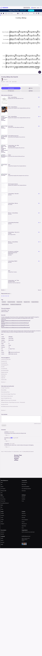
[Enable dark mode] (34, 13)
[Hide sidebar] (16, 280)
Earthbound (3, 374)
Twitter (2, 517)
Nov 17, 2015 (12, 443)
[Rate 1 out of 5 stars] (2, 296)
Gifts (1, 492)
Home (2, 451)
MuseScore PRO (3, 490)
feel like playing (4, 364)
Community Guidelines (25, 486)
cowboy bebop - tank (17, 451)
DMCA (2, 505)
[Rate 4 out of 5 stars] (6, 296)
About (2, 482)
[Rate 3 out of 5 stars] (5, 296)
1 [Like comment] (8, 435)
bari (2, 366)
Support (2, 486)
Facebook (2, 515)
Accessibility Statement (5, 503)
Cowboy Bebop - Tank (5, 310)
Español (2, 540)
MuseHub (2, 534)
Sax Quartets (3, 370)
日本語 (2, 544)
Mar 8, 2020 (11, 431)
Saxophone (3, 361)
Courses (23, 521)
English (2, 538)
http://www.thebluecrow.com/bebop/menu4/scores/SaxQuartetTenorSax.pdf (15, 325)
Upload (33, 7)
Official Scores (24, 523)
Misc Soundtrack (5, 311)
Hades (2, 377)
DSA (1, 507)
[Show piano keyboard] (36, 13)
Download (23, 496)
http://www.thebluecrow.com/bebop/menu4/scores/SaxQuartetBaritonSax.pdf (15, 327)
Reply (6, 435)
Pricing (2, 509)
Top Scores (23, 513)
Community (24, 490)
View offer (31, 10)
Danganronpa (3, 372)
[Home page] (4, 8)
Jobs (1, 484)
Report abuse (24, 484)
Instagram (2, 523)
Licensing (2, 496)
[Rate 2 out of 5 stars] (3, 296)
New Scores (24, 515)
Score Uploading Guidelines (26, 488)
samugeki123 (6, 443)
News (23, 527)
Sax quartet (3, 363)
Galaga (2, 375)
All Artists (23, 517)
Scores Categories (25, 519)
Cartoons (3, 379)
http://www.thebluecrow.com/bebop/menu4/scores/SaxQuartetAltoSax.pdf (15, 322)
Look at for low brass (5, 359)
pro (11, 437)
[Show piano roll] (38, 13)
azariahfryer (6, 431)
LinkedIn (2, 519)
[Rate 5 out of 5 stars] (8, 296)
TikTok (2, 521)
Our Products (3, 488)
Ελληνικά (2, 542)
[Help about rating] (10, 293)
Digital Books (24, 525)
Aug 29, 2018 (15, 437)
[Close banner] (41, 10)
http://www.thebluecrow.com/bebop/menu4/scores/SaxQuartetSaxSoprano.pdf (15, 320)
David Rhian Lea (7, 437)
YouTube (2, 513)
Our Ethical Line (24, 482)
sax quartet (3, 368)
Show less (3, 382)
